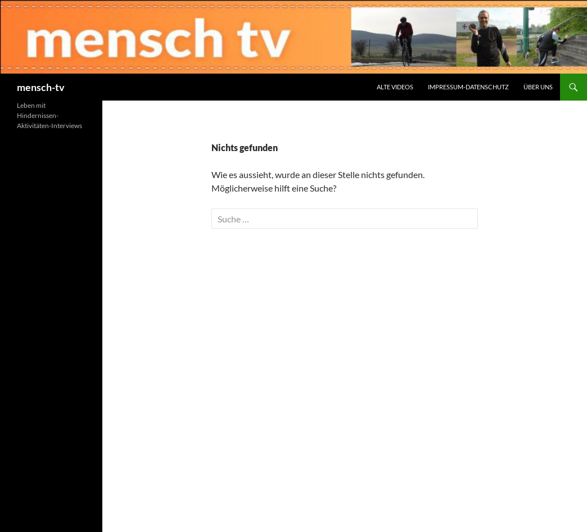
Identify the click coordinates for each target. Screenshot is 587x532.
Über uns (538, 86)
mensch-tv (41, 87)
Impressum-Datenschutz (468, 86)
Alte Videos (395, 86)
